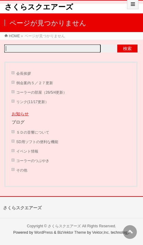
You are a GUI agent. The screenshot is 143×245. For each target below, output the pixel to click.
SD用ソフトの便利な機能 (37, 142)
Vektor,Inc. (101, 232)
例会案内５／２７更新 (34, 83)
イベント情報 (27, 151)
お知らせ (20, 113)
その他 (21, 170)
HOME (14, 36)
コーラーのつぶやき (32, 161)
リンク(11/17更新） (32, 102)
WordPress (43, 232)
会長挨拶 (23, 73)
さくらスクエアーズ (39, 7)
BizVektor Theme (71, 232)
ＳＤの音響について (32, 132)
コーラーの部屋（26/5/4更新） (41, 92)
